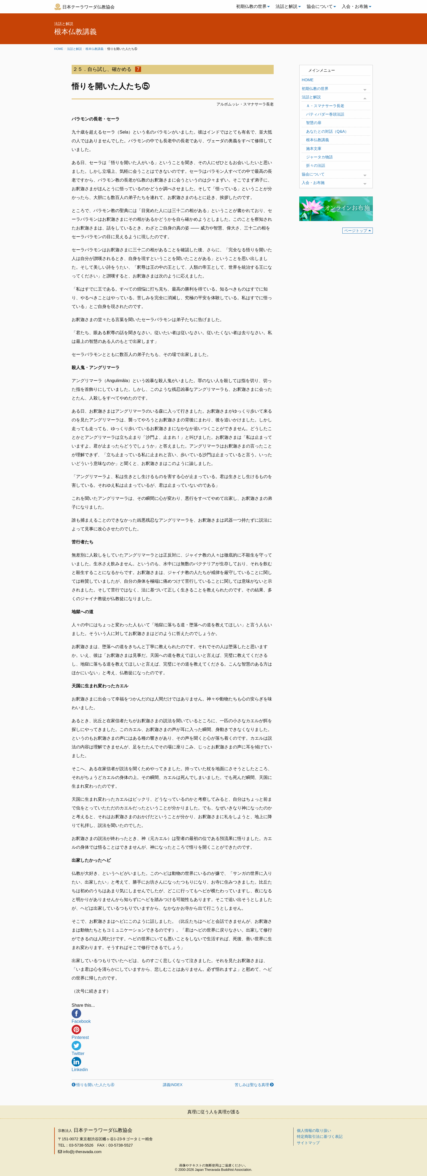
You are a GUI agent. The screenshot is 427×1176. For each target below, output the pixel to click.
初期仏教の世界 (251, 6)
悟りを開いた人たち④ (95, 1085)
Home (58, 48)
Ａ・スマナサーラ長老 (325, 106)
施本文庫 (313, 148)
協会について (320, 6)
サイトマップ (308, 1143)
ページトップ (355, 230)
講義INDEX (172, 1085)
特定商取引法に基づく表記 (320, 1136)
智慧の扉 (313, 122)
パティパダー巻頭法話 (325, 114)
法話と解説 (286, 6)
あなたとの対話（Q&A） (327, 131)
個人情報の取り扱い (314, 1130)
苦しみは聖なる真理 (252, 1085)
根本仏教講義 (94, 48)
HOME (307, 80)
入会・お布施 (355, 6)
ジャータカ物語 (319, 157)
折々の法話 (315, 165)
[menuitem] (252, 6)
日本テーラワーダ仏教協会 (88, 7)
